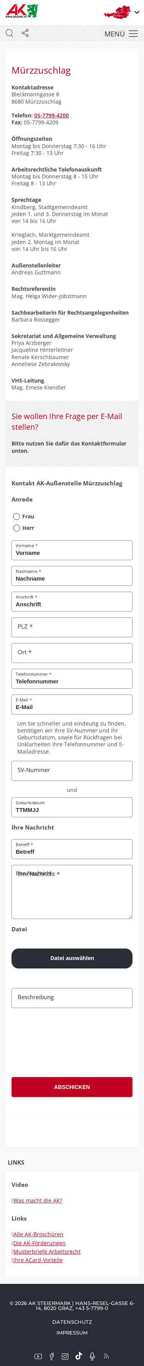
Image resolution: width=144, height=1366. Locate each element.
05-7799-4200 (51, 115)
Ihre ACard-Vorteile (37, 1260)
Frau (28, 516)
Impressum (72, 1333)
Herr (28, 527)
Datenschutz (72, 1322)
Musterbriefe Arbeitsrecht (46, 1251)
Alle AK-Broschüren (37, 1234)
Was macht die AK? (37, 1200)
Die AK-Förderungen (39, 1243)
